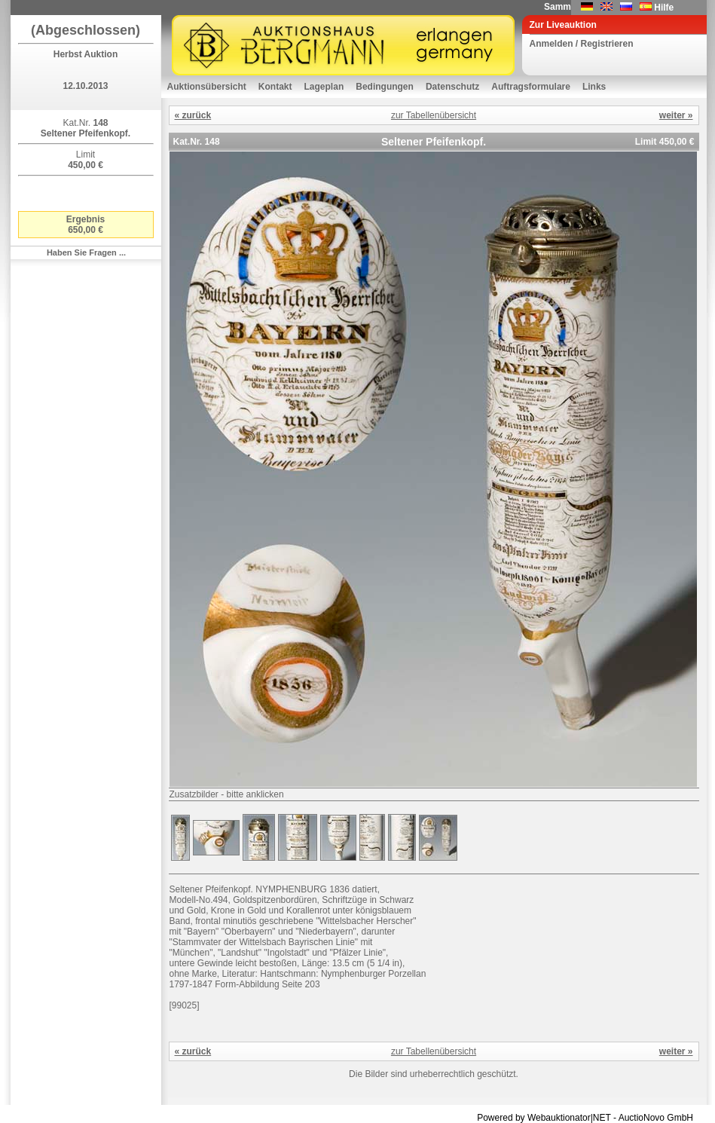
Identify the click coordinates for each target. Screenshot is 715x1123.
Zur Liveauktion (563, 25)
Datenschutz (452, 86)
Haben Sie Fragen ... (86, 252)
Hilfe (664, 7)
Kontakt (275, 86)
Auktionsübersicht (206, 86)
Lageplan (324, 86)
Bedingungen (385, 86)
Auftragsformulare (530, 86)
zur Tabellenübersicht (433, 115)
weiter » (676, 115)
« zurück (193, 115)
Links (594, 86)
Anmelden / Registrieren (582, 43)
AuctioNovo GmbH (656, 1117)
